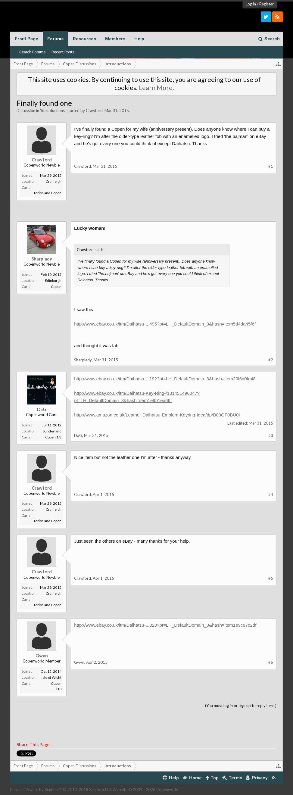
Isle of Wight (51, 677)
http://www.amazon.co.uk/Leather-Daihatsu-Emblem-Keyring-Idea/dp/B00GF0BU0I (157, 414)
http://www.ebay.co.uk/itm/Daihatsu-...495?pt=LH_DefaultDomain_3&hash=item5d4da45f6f (165, 323)
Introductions (53, 110)
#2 (270, 359)
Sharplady (41, 258)
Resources (84, 39)
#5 (270, 578)
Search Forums (32, 52)
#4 (270, 494)
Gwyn (42, 655)
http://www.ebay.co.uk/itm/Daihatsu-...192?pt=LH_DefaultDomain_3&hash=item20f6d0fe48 (165, 378)
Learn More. (156, 88)
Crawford (94, 110)
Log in (251, 4)
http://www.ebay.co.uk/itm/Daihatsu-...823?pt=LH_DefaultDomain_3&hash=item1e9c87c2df (165, 625)
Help (139, 39)
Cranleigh (53, 181)
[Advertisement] (146, 213)
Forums (55, 39)
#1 (270, 166)
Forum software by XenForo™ (61, 789)
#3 (270, 435)
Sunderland (52, 431)
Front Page (26, 39)
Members (115, 39)
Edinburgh (53, 280)
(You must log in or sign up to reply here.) (240, 705)
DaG (41, 409)
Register (266, 4)
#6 (270, 662)
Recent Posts (62, 52)
